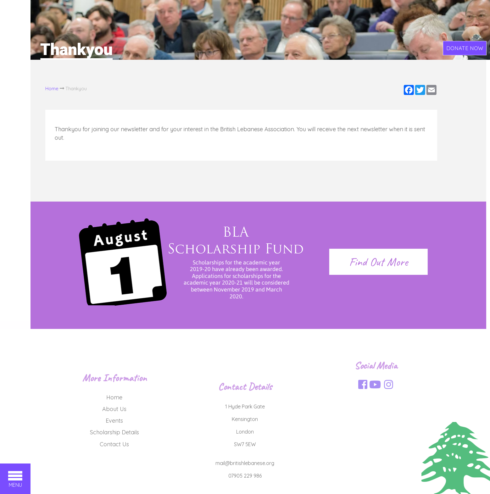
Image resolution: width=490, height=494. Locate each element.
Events (114, 441)
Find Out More (370, 261)
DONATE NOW (464, 48)
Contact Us (114, 464)
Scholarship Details (114, 453)
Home (43, 89)
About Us (114, 429)
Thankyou (68, 89)
